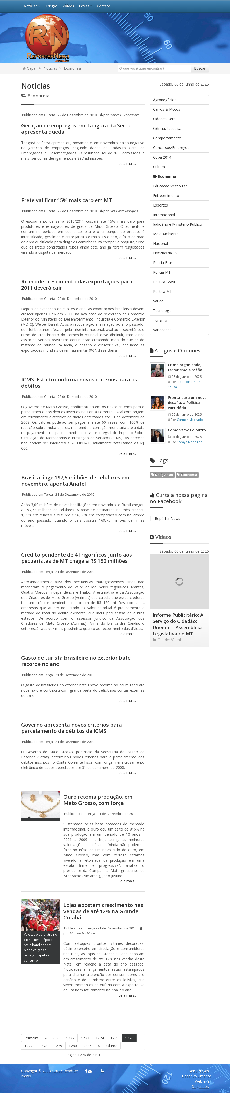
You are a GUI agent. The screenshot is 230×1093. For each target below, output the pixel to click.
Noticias (50, 68)
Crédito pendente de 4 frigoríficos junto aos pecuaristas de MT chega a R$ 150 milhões (76, 557)
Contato (103, 6)
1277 (28, 1045)
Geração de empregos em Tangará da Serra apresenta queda (76, 128)
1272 (70, 1037)
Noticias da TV (165, 253)
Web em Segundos (200, 1084)
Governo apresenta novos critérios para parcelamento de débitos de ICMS (71, 727)
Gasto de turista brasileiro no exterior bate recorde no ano (76, 661)
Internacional (164, 214)
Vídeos (68, 6)
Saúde (158, 301)
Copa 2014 (162, 157)
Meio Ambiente (166, 233)
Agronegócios (164, 99)
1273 (85, 1037)
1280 (73, 1045)
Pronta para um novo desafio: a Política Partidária (187, 402)
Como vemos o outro (187, 430)
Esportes (160, 205)
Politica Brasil (164, 281)
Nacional (160, 243)
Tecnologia (162, 310)
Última (111, 1045)
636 (56, 1037)
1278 (43, 1045)
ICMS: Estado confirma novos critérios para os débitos (79, 382)
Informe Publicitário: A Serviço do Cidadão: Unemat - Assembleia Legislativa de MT (178, 624)
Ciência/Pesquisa (167, 128)
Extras (85, 6)
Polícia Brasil (163, 262)
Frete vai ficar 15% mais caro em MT (66, 200)
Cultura (159, 166)
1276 (129, 1037)
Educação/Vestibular (170, 185)
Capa (29, 68)
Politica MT (162, 291)
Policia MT (162, 272)
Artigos (51, 6)
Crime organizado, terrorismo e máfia (185, 367)
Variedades (162, 329)
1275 (114, 1037)
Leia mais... (127, 163)
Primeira (32, 1037)
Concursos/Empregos (171, 147)
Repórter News (167, 518)
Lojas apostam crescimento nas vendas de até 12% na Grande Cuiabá (103, 911)
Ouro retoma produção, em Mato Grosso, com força (97, 799)
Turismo (160, 320)
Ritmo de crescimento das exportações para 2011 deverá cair (76, 284)
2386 (87, 1045)
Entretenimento (166, 195)
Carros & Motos (166, 109)
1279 (58, 1045)
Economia (72, 68)
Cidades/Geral (164, 118)
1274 (100, 1037)
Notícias (32, 6)
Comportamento (167, 138)
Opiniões (175, 350)
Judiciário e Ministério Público (177, 224)
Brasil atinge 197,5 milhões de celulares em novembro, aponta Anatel (75, 480)
